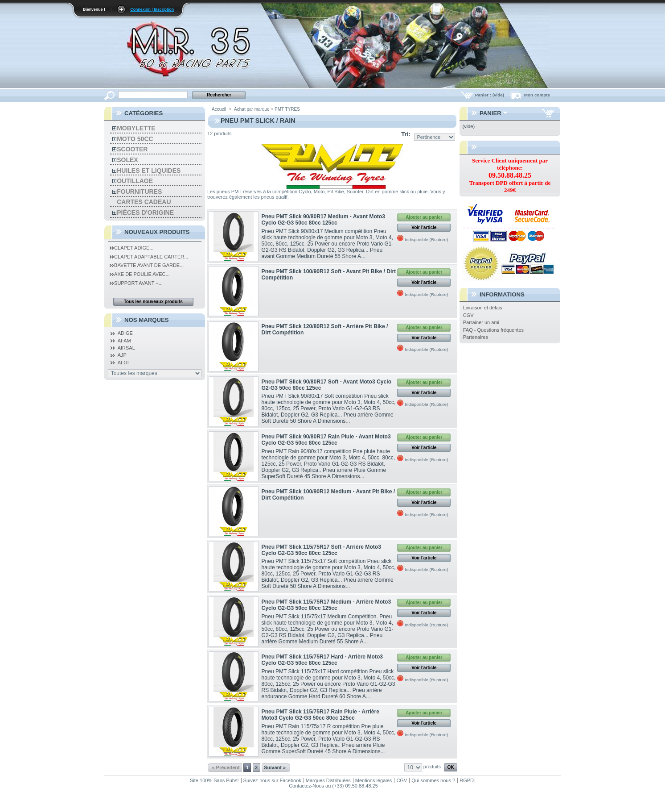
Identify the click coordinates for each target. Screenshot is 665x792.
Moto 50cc (135, 138)
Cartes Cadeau (144, 201)
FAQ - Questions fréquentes (493, 330)
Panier (490, 113)
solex (127, 159)
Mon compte (537, 94)
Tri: (405, 134)
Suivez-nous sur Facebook (272, 780)
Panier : (490, 94)
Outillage (135, 180)
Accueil (219, 109)
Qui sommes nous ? (433, 780)
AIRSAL (126, 347)
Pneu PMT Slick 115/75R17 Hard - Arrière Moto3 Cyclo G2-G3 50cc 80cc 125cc (322, 660)
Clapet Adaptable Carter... (149, 256)
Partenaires (475, 337)
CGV (468, 315)
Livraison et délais (482, 307)
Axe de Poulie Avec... (140, 274)
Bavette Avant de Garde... (147, 265)
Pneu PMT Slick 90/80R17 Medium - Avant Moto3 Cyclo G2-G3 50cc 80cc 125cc (323, 219)
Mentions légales (373, 780)
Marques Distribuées (328, 780)
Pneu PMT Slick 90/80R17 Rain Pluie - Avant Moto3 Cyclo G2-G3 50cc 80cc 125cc (326, 440)
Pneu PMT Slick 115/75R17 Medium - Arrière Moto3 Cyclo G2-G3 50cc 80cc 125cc (326, 605)
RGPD (467, 780)
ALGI (123, 362)
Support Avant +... (136, 283)
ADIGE (125, 333)
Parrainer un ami (481, 322)
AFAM (124, 340)
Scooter (132, 149)
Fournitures (139, 191)
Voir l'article (423, 227)
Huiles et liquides (149, 170)
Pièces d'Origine (145, 212)
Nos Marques (146, 320)
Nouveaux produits (157, 232)
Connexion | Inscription (152, 9)
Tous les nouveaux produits (153, 301)
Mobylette (136, 128)
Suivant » (275, 767)
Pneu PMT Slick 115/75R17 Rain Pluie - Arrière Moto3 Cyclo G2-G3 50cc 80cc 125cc (320, 715)
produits (432, 766)
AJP (122, 355)
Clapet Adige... (131, 247)
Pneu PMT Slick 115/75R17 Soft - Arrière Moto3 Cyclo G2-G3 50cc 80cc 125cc (321, 550)
